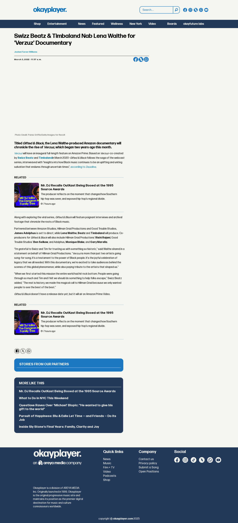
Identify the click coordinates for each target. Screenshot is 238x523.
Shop (37, 24)
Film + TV (109, 467)
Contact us (146, 459)
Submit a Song (149, 467)
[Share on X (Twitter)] (141, 59)
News (81, 24)
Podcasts (109, 476)
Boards (172, 24)
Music (107, 463)
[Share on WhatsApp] (146, 59)
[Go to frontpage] (50, 10)
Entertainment (57, 24)
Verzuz (18, 153)
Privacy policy (148, 463)
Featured (98, 24)
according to (83, 167)
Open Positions (149, 471)
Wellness (117, 24)
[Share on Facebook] (135, 59)
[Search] (176, 10)
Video (152, 24)
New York (136, 24)
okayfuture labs (193, 24)
